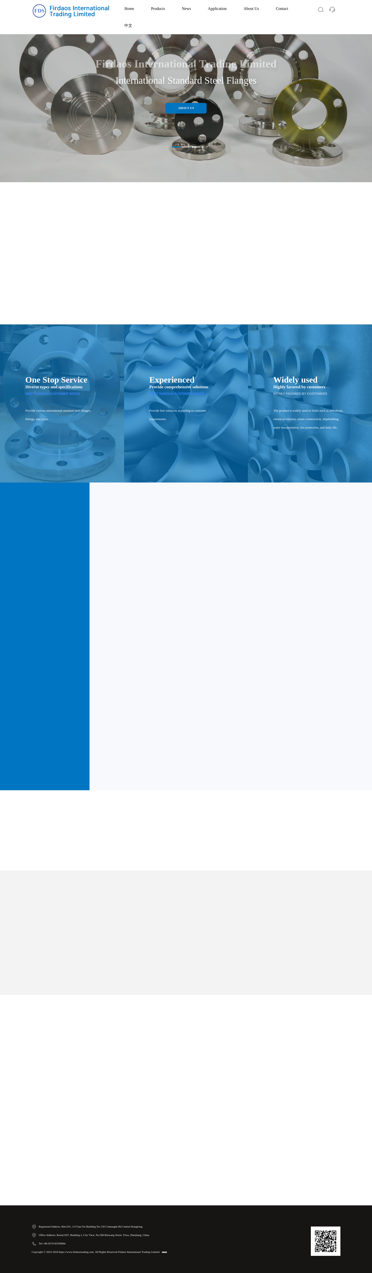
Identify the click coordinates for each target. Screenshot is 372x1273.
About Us (251, 8)
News (186, 8)
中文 (128, 25)
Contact (282, 8)
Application (217, 8)
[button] (176, 146)
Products (158, 8)
